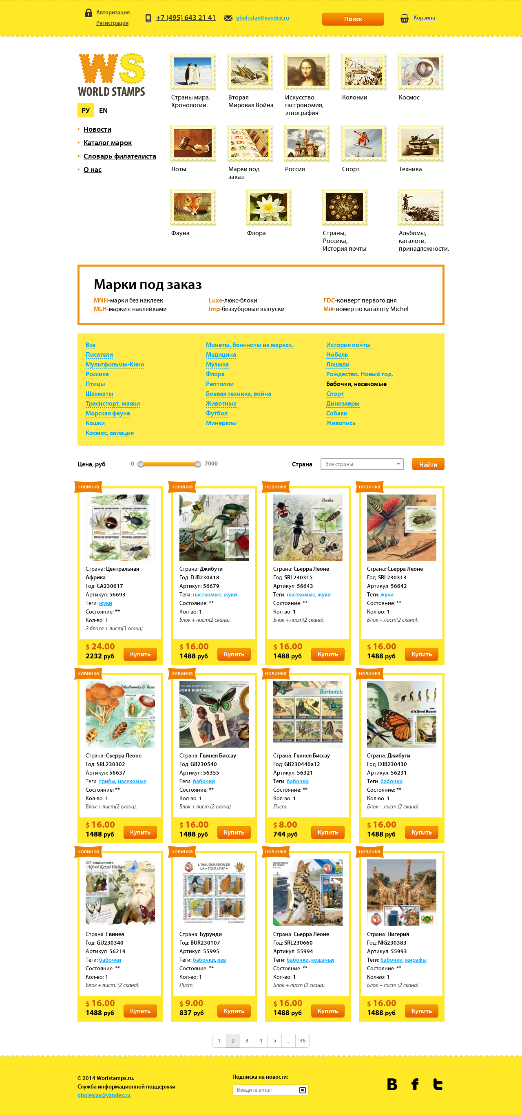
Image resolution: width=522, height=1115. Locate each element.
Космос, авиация (110, 432)
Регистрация (106, 24)
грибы (107, 781)
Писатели (99, 354)
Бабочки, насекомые (356, 384)
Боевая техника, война (238, 393)
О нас (93, 169)
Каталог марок (108, 142)
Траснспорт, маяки (113, 403)
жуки (105, 603)
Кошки (95, 423)
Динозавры (343, 403)
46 (302, 1040)
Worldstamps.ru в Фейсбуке (415, 1084)
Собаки (336, 413)
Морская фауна (108, 413)
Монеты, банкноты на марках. (250, 344)
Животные (221, 403)
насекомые (207, 594)
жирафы (416, 959)
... (288, 1040)
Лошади (337, 364)
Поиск (353, 19)
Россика (97, 374)
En (103, 110)
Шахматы (99, 393)
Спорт (335, 393)
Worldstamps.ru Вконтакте (392, 1084)
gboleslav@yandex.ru (256, 17)
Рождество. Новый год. (359, 374)
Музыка (217, 364)
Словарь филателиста (120, 156)
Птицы (95, 384)
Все (90, 344)
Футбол (217, 413)
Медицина (221, 354)
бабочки (204, 781)
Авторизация (107, 12)
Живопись (341, 423)
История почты (348, 344)
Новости (97, 129)
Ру (86, 110)
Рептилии (220, 384)
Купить (140, 654)
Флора (215, 374)
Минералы (221, 423)
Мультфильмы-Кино (115, 364)
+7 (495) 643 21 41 (180, 17)
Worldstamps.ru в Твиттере (438, 1084)
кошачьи (322, 959)
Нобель (337, 354)
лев (221, 959)
